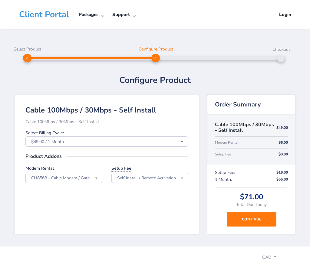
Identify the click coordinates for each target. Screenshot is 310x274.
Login (285, 14)
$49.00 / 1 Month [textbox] (47, 142)
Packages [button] (88, 14)
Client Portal (44, 14)
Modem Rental (39, 168)
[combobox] (106, 141)
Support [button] (121, 14)
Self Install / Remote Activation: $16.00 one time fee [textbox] (152, 178)
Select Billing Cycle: (44, 133)
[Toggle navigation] (274, 258)
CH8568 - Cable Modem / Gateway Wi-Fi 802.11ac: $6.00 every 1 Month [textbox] (66, 178)
